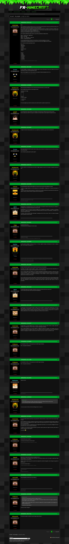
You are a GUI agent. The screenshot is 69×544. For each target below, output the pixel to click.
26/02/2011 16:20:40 (26, 184)
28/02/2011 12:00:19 (26, 397)
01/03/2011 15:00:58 (26, 494)
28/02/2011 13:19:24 (26, 416)
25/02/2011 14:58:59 (26, 85)
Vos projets (17, 16)
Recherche (23, 11)
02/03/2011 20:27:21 (26, 513)
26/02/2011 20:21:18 (26, 287)
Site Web (15, 256)
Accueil (10, 11)
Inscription (28, 11)
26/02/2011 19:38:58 (26, 241)
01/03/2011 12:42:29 (26, 454)
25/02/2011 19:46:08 (26, 109)
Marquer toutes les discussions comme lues (17, 541)
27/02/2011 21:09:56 (26, 341)
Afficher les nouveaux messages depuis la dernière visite (19, 540)
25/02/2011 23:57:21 (26, 164)
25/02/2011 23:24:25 (26, 127)
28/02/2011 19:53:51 (26, 436)
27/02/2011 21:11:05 (26, 359)
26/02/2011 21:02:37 (26, 323)
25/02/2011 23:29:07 (26, 146)
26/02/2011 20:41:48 (26, 305)
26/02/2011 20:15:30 (26, 264)
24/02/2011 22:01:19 (26, 22)
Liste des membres (17, 11)
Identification (34, 11)
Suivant (57, 19)
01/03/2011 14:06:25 (26, 475)
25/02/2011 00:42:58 (26, 67)
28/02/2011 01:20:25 (26, 377)
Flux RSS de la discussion (55, 537)
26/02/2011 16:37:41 (26, 204)
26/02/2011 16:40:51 (26, 222)
